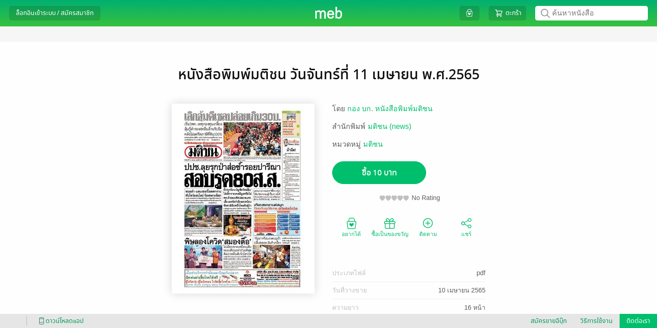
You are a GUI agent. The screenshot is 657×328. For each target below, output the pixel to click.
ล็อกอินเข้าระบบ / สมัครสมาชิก (55, 13)
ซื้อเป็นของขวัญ (389, 226)
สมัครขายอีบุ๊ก (549, 321)
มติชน (373, 144)
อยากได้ (351, 226)
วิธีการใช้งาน (596, 321)
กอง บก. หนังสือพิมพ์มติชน (390, 109)
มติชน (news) (389, 126)
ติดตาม (428, 226)
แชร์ (466, 226)
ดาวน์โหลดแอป (59, 321)
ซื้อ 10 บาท (379, 173)
